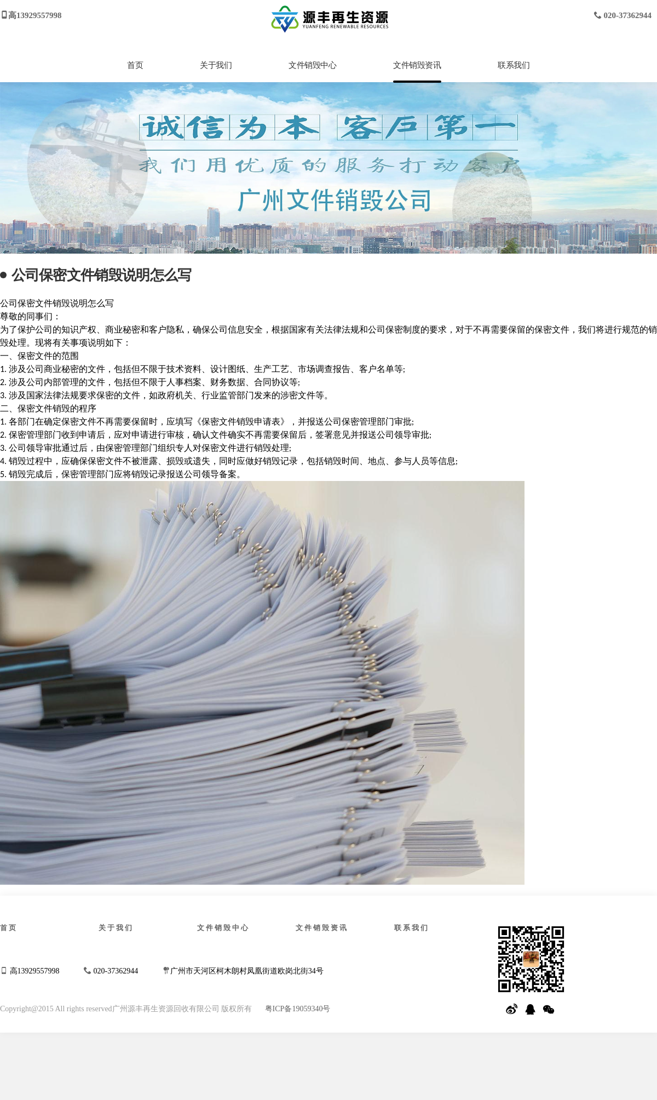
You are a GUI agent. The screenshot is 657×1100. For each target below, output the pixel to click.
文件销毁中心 (313, 65)
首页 (135, 65)
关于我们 (216, 65)
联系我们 (513, 65)
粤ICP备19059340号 (298, 1009)
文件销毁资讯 (417, 65)
